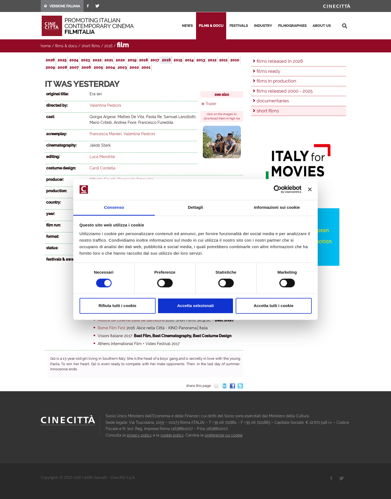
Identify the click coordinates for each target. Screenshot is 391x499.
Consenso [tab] (114, 207)
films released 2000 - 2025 (285, 91)
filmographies (292, 26)
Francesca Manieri (106, 134)
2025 (62, 60)
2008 (62, 67)
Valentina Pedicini (105, 105)
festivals (238, 26)
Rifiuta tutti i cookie (117, 305)
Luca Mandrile (102, 156)
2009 (50, 67)
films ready (268, 71)
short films (90, 46)
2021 (108, 60)
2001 (145, 67)
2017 (154, 60)
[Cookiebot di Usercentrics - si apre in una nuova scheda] (277, 189)
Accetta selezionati (195, 305)
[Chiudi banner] (310, 189)
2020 (120, 60)
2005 (98, 67)
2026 (50, 60)
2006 (86, 67)
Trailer (211, 104)
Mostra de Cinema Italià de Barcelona (131, 320)
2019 (132, 60)
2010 (234, 60)
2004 (110, 67)
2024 (73, 60)
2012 (212, 60)
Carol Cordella (102, 168)
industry (263, 26)
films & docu (211, 26)
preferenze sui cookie (223, 435)
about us (322, 26)
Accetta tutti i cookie (274, 305)
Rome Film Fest (111, 328)
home (46, 46)
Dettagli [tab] (195, 207)
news (187, 26)
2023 (85, 60)
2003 (122, 67)
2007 (74, 67)
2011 (223, 60)
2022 (97, 60)
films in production (276, 81)
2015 (178, 60)
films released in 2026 (280, 61)
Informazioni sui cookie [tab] (277, 207)
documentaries (273, 100)
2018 (143, 60)
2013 (200, 60)
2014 (189, 60)
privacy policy (139, 435)
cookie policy (172, 435)
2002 (134, 67)
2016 (108, 46)
